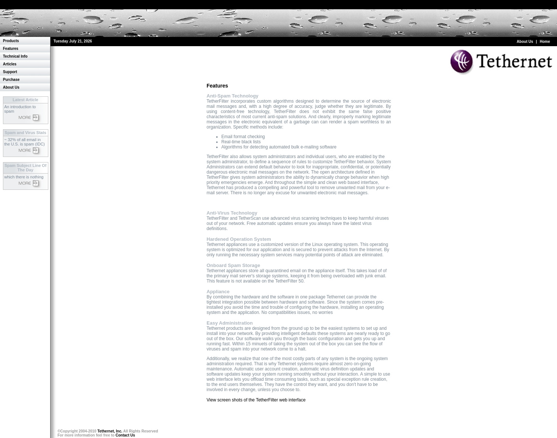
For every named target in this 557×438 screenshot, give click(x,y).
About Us (525, 42)
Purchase (11, 80)
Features (10, 49)
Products (11, 41)
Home (545, 42)
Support (10, 72)
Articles (10, 64)
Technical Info (15, 56)
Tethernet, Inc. (109, 431)
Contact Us (125, 435)
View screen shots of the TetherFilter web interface (256, 400)
